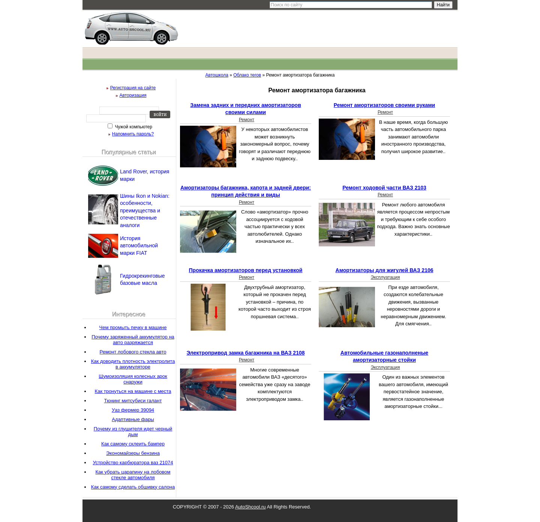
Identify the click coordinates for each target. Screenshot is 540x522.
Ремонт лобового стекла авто (133, 352)
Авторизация (133, 95)
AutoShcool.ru (250, 507)
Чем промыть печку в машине (133, 327)
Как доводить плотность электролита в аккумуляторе (133, 364)
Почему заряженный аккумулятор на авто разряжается (133, 339)
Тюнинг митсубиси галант (133, 400)
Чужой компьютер (133, 126)
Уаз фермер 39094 (133, 410)
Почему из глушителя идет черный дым (133, 431)
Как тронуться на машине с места (133, 391)
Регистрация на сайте (133, 87)
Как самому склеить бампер (133, 444)
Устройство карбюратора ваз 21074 (133, 462)
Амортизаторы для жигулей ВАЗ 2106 (385, 270)
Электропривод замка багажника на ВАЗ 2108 (245, 353)
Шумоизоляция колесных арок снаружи (133, 379)
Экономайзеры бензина (133, 453)
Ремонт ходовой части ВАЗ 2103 (384, 188)
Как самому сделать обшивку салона (133, 487)
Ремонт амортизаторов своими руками (384, 105)
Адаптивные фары (133, 419)
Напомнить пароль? (133, 134)
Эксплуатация (385, 277)
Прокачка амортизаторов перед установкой (246, 270)
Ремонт (246, 119)
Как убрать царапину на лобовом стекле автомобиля (132, 474)
